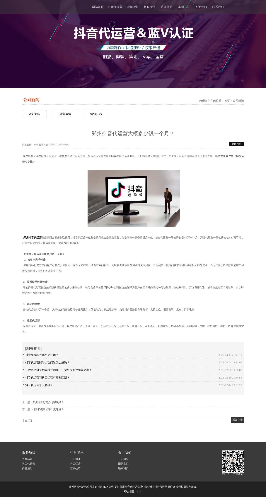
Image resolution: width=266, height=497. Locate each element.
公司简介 (123, 459)
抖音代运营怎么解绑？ (39, 385)
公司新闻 (31, 99)
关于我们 (201, 6)
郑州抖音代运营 (32, 237)
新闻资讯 (149, 6)
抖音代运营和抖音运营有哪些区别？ (47, 377)
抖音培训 (132, 6)
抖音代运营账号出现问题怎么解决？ (47, 362)
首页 (227, 100)
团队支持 (123, 463)
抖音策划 (27, 468)
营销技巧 (96, 114)
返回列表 (236, 144)
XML (139, 491)
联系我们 (218, 6)
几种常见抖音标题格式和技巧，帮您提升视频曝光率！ (58, 370)
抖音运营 (65, 114)
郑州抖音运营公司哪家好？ (48, 402)
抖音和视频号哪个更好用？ (42, 354)
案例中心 (184, 6)
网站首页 (98, 6)
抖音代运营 (115, 6)
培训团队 (167, 6)
